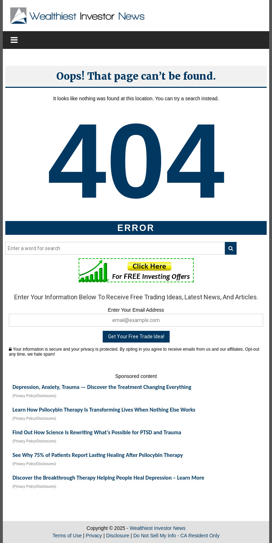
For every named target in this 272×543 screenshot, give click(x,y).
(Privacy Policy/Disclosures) (34, 396)
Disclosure (117, 535)
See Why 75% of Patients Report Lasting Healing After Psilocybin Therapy (97, 455)
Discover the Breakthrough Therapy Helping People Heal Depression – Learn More (108, 477)
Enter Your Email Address (136, 310)
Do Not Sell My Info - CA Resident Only (176, 535)
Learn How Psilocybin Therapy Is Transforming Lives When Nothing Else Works (103, 409)
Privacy (94, 535)
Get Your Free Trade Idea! (136, 336)
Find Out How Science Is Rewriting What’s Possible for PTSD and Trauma (96, 432)
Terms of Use (66, 535)
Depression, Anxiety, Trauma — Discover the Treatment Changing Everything (101, 387)
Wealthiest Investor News (158, 528)
